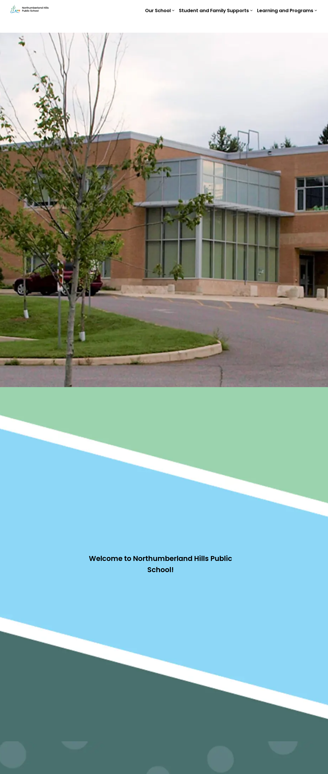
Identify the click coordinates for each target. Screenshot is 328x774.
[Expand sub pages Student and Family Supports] (251, 24)
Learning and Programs (285, 24)
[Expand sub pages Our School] (173, 24)
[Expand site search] (313, 8)
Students (241, 8)
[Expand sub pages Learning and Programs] (315, 24)
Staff (260, 8)
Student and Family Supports (214, 24)
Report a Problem (287, 8)
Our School (158, 24)
